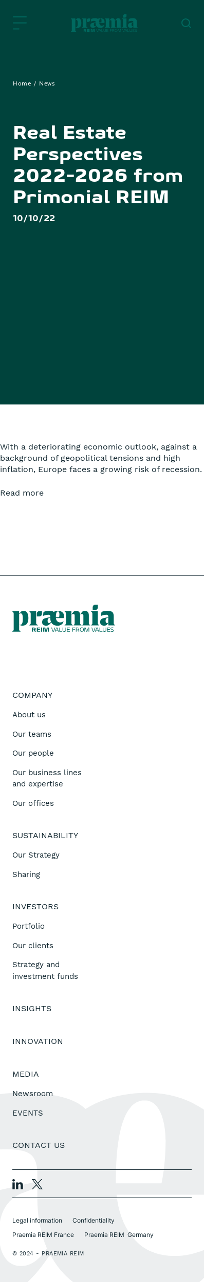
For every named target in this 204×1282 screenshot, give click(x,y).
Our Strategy (36, 855)
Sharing (26, 874)
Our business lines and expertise (47, 778)
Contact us (38, 1145)
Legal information (37, 1220)
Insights (31, 1008)
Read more (22, 493)
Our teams (31, 734)
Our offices (33, 803)
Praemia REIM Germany (119, 1234)
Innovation (37, 1041)
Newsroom (32, 1093)
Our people (33, 753)
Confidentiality (93, 1220)
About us (29, 714)
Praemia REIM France (43, 1234)
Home (22, 84)
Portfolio (28, 926)
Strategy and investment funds (45, 970)
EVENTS (27, 1113)
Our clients (32, 945)
